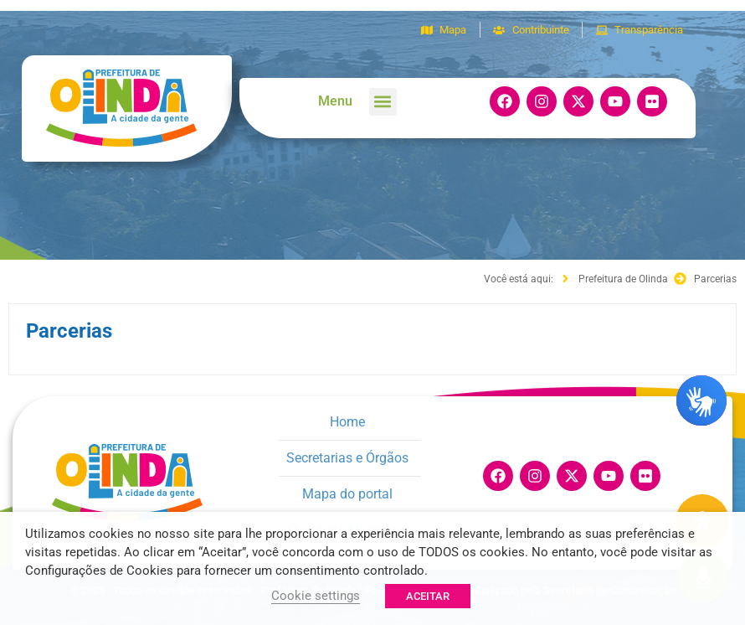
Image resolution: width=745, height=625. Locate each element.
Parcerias (69, 331)
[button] (383, 102)
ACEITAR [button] (428, 596)
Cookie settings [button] (315, 595)
